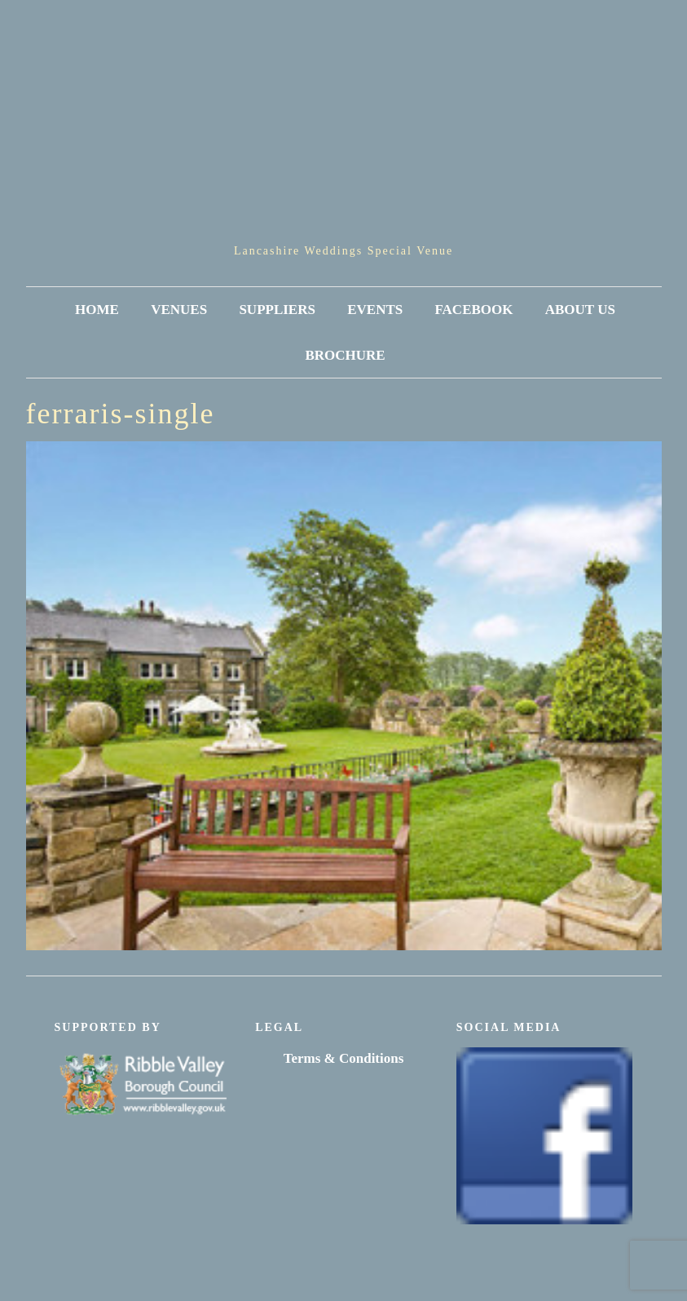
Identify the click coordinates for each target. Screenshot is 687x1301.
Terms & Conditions (344, 1058)
